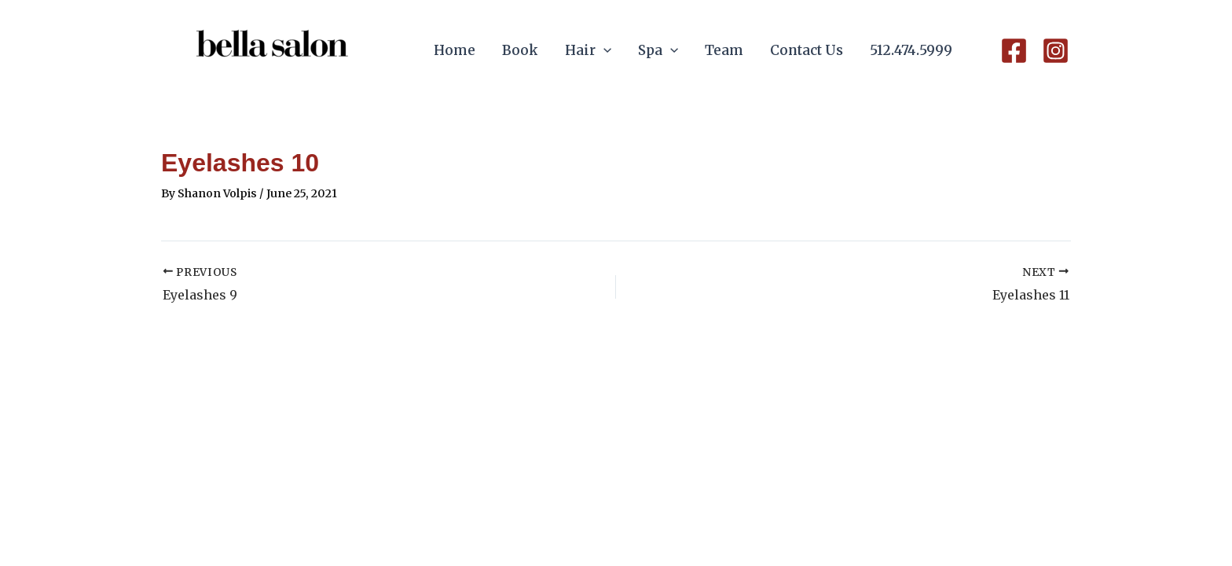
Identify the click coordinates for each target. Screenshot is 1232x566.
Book (520, 50)
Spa (658, 50)
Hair (588, 50)
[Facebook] (1014, 50)
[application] (603, 50)
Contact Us (806, 50)
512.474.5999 (911, 50)
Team (724, 50)
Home (454, 50)
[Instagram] (1055, 50)
